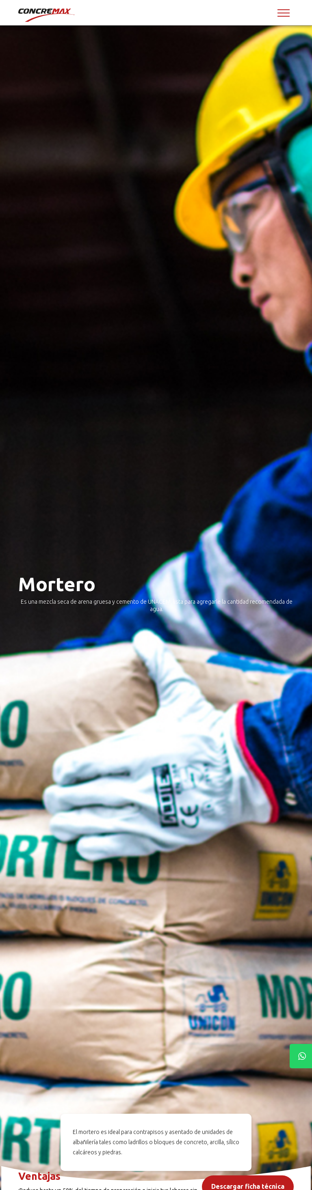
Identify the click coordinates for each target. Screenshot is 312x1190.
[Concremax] (47, 15)
